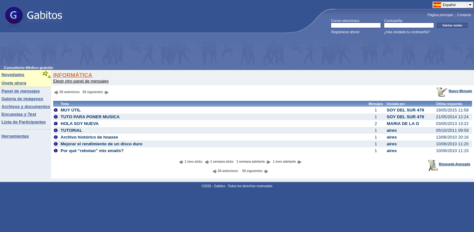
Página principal (440, 15)
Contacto (464, 15)
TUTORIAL (71, 130)
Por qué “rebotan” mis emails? (92, 150)
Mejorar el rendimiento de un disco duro (101, 143)
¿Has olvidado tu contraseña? (407, 32)
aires (392, 130)
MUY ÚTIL (71, 110)
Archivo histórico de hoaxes (89, 137)
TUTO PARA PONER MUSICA (90, 116)
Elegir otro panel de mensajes (81, 81)
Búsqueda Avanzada (449, 164)
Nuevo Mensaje (454, 91)
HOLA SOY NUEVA (80, 123)
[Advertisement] (121, 51)
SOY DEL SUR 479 (405, 110)
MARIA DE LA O (403, 123)
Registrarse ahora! (345, 32)
